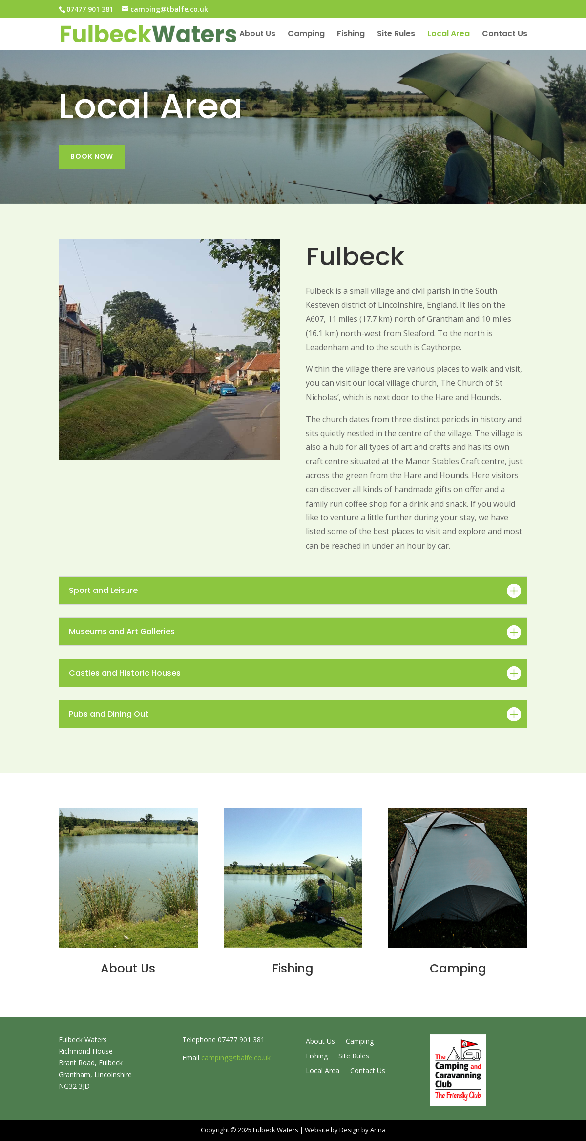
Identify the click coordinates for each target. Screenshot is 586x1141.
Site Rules (396, 34)
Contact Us (504, 34)
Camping (306, 34)
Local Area (448, 34)
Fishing (351, 34)
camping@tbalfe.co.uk (236, 1057)
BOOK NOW (91, 156)
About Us (257, 34)
